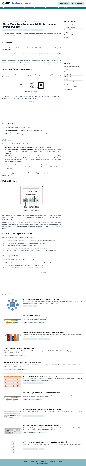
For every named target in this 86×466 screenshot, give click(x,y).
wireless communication (36, 29)
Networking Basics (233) (70, 32)
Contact (60, 461)
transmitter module (41, 432)
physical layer (32, 432)
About (25, 461)
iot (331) (66, 69)
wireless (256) (67, 74)
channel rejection (32, 339)
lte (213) (66, 84)
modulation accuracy (33, 383)
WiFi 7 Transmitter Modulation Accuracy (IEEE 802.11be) (40, 376)
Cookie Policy (44, 461)
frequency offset (13, 355)
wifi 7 (4, 29)
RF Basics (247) (68, 29)
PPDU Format (32, 416)
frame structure (32, 322)
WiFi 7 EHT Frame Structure (32, 316)
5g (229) (66, 79)
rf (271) (66, 71)
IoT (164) (66, 37)
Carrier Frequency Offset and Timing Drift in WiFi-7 (20, 348)
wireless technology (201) (70, 86)
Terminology (5, 21)
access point (38, 399)
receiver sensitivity (22, 369)
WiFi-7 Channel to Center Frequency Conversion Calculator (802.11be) (45, 442)
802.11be (41, 448)
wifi (25, 306)
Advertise (52, 461)
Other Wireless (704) (69, 24)
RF (16, 3)
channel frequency (33, 448)
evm (41, 383)
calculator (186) (68, 89)
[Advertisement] (43, 16)
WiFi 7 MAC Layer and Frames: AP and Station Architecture (41, 393)
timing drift (22, 355)
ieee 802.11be (26, 29)
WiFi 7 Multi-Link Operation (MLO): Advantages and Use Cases (27, 21)
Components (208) (68, 34)
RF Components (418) (69, 27)
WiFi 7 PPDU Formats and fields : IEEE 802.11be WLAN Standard (42, 409)
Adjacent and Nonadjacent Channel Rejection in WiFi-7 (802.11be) (43, 332)
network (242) (67, 76)
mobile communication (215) (71, 81)
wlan (20, 29)
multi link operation (12, 29)
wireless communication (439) (71, 66)
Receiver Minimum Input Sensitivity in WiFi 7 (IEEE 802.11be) (22, 362)
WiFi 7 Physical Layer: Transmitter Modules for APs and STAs (42, 425)
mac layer (31, 399)
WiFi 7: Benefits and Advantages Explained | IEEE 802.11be (41, 299)
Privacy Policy (33, 461)
